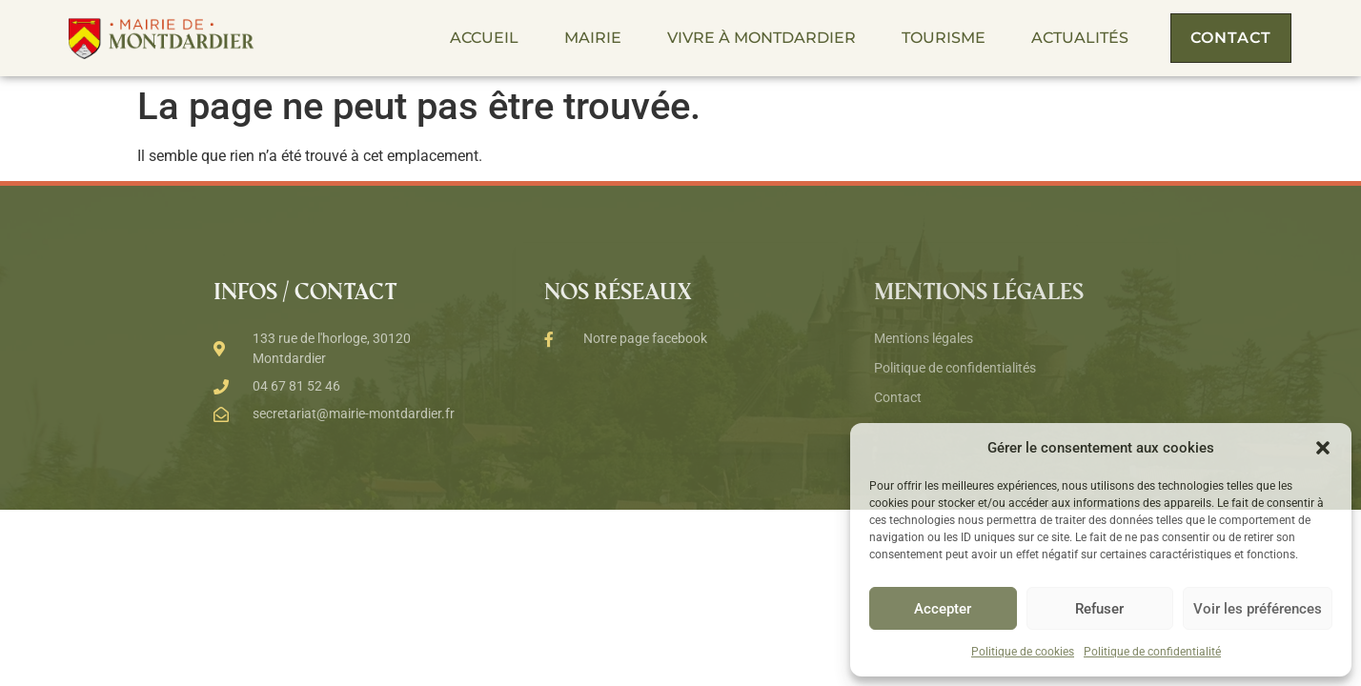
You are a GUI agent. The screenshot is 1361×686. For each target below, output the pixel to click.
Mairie (592, 38)
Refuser (1099, 608)
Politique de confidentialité (1152, 651)
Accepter (942, 608)
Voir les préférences (1257, 608)
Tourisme (943, 38)
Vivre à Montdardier (761, 38)
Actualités (1079, 38)
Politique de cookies (1022, 651)
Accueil (484, 38)
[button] (1322, 447)
